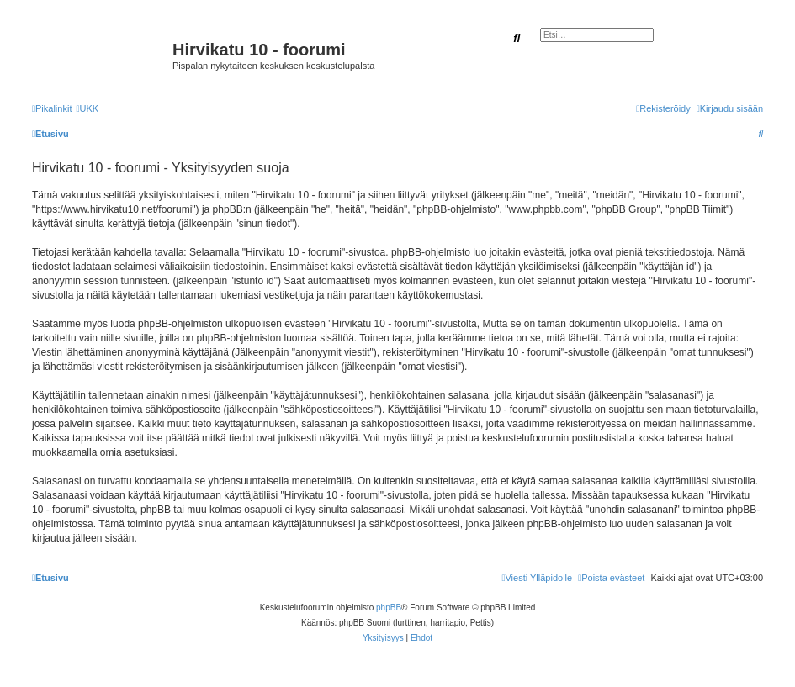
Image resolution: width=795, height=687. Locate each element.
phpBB (388, 607)
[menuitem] (87, 108)
